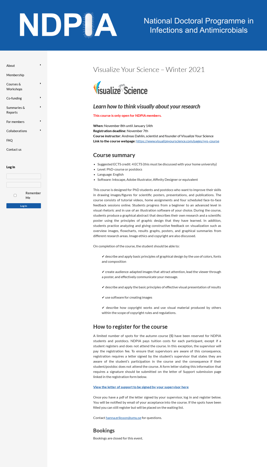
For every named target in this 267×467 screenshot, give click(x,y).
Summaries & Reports (15, 110)
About (10, 65)
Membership (15, 75)
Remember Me (33, 195)
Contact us (14, 149)
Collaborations (16, 131)
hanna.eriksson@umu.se (123, 418)
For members (15, 122)
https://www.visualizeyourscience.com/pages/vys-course (177, 141)
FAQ (9, 140)
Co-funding (14, 98)
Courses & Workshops (14, 86)
